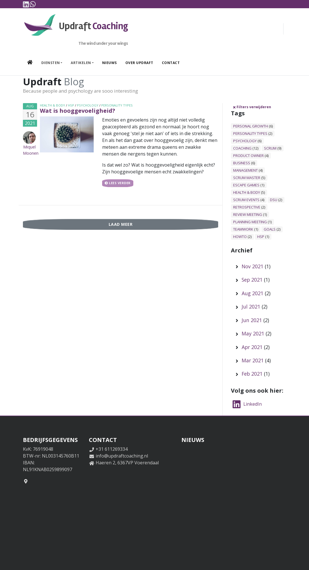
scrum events (246, 199)
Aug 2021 (252, 293)
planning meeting (250, 221)
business (241, 162)
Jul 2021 (251, 306)
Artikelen (81, 62)
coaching (242, 148)
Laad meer (121, 224)
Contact (171, 62)
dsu (273, 199)
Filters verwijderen (251, 107)
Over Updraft (139, 62)
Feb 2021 (252, 373)
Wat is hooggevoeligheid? (77, 110)
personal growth (250, 126)
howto (240, 236)
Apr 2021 (252, 347)
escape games (246, 185)
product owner (248, 155)
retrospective (246, 207)
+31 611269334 (112, 449)
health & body (52, 105)
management (245, 170)
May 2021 (253, 333)
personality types (117, 105)
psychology (87, 105)
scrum (270, 148)
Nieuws (109, 62)
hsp (71, 105)
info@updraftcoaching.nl (122, 456)
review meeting (247, 214)
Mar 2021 (253, 360)
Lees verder (118, 183)
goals (270, 229)
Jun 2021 (252, 320)
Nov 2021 (252, 266)
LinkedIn (246, 404)
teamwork (243, 229)
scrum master (246, 177)
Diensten (50, 62)
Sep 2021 (252, 279)
